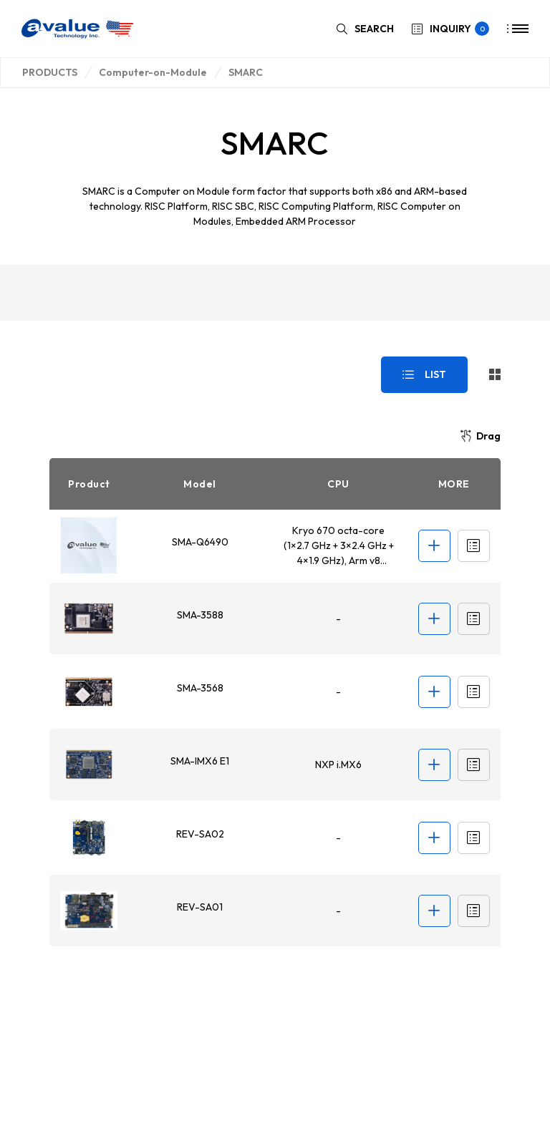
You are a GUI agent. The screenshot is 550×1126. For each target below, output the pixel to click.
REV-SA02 (199, 833)
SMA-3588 (199, 614)
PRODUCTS (49, 72)
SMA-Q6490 (199, 541)
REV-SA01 (199, 907)
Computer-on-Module (153, 72)
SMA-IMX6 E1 (199, 760)
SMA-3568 (199, 687)
